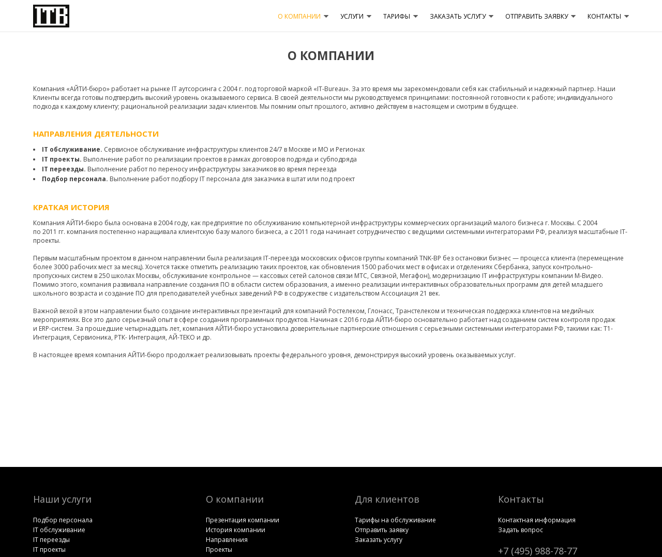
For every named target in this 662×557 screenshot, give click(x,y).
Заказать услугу (378, 539)
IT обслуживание (59, 529)
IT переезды (51, 539)
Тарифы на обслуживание (395, 520)
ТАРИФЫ (396, 16)
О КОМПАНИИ (299, 16)
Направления (227, 539)
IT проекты (49, 549)
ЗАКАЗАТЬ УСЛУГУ (458, 16)
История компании (235, 529)
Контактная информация (537, 520)
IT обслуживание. (72, 149)
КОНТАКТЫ (604, 16)
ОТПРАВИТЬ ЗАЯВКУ (536, 16)
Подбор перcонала (63, 520)
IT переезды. (64, 169)
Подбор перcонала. (75, 178)
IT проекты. (62, 159)
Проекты (219, 549)
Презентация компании (242, 520)
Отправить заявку (382, 529)
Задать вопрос (520, 529)
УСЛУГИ (352, 16)
